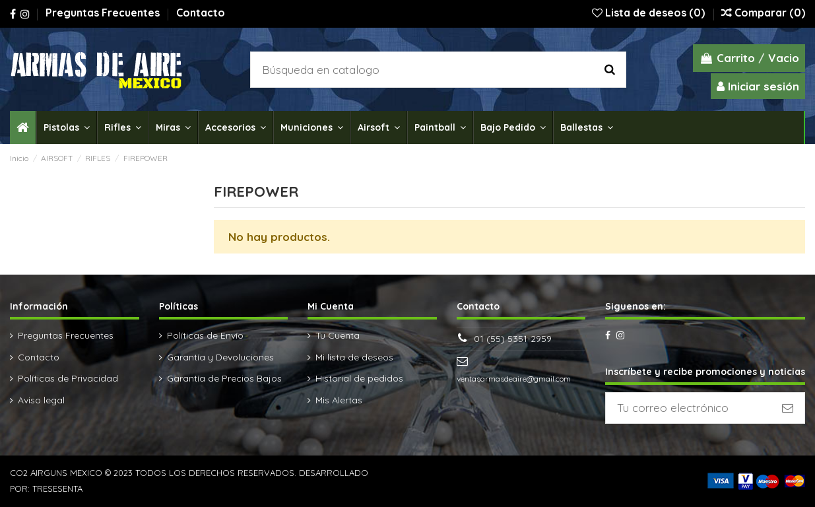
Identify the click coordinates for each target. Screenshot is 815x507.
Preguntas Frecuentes (104, 12)
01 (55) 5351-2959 (513, 339)
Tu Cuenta (337, 335)
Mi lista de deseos (354, 357)
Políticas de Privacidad (68, 378)
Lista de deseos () (649, 12)
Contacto (200, 12)
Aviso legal (41, 400)
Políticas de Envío (205, 335)
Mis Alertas (338, 400)
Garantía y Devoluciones (220, 357)
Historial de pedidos (359, 378)
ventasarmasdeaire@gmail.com (514, 379)
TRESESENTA (57, 488)
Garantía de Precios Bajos (224, 378)
